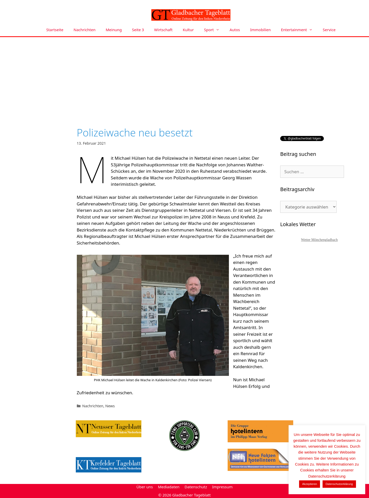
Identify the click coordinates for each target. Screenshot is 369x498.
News (110, 405)
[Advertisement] (184, 75)
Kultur (188, 29)
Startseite (54, 29)
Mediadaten (168, 486)
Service (329, 29)
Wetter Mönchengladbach (319, 240)
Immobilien (260, 29)
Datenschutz (195, 486)
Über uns (144, 486)
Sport (214, 29)
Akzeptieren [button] (309, 483)
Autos (235, 29)
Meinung (114, 29)
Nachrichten (84, 29)
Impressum (222, 486)
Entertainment (299, 29)
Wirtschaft (163, 29)
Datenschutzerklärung (339, 483)
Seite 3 (138, 29)
